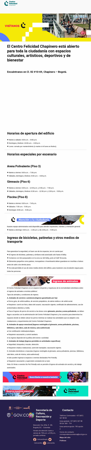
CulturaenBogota (42, 439)
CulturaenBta (38, 443)
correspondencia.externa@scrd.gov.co (73, 434)
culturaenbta (51, 443)
